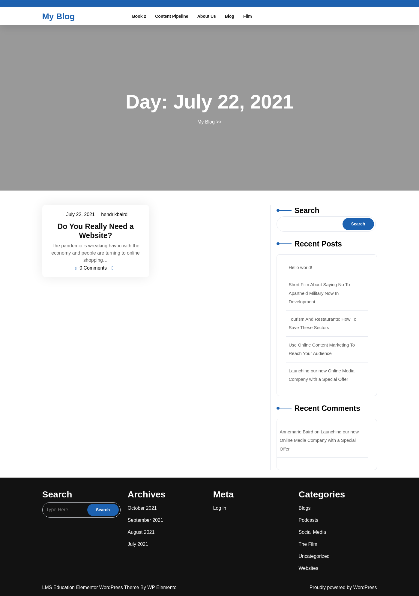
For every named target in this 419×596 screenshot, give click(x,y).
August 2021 (141, 532)
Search (307, 210)
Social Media (312, 532)
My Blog (58, 16)
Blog (229, 16)
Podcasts (309, 520)
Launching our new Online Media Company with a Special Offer (319, 440)
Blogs (305, 508)
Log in (219, 508)
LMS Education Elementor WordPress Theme (91, 587)
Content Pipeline (171, 16)
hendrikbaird (114, 214)
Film (247, 16)
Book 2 (139, 16)
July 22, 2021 (80, 215)
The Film (308, 544)
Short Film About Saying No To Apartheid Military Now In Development (319, 293)
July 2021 (138, 544)
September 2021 (145, 520)
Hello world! (300, 267)
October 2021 (142, 508)
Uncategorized (314, 556)
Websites (309, 568)
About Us (206, 16)
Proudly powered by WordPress (343, 587)
